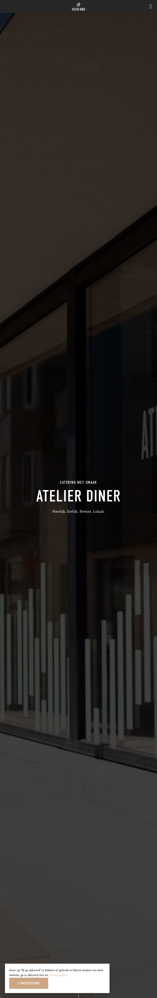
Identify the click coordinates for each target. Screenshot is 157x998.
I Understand (29, 983)
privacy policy (57, 975)
